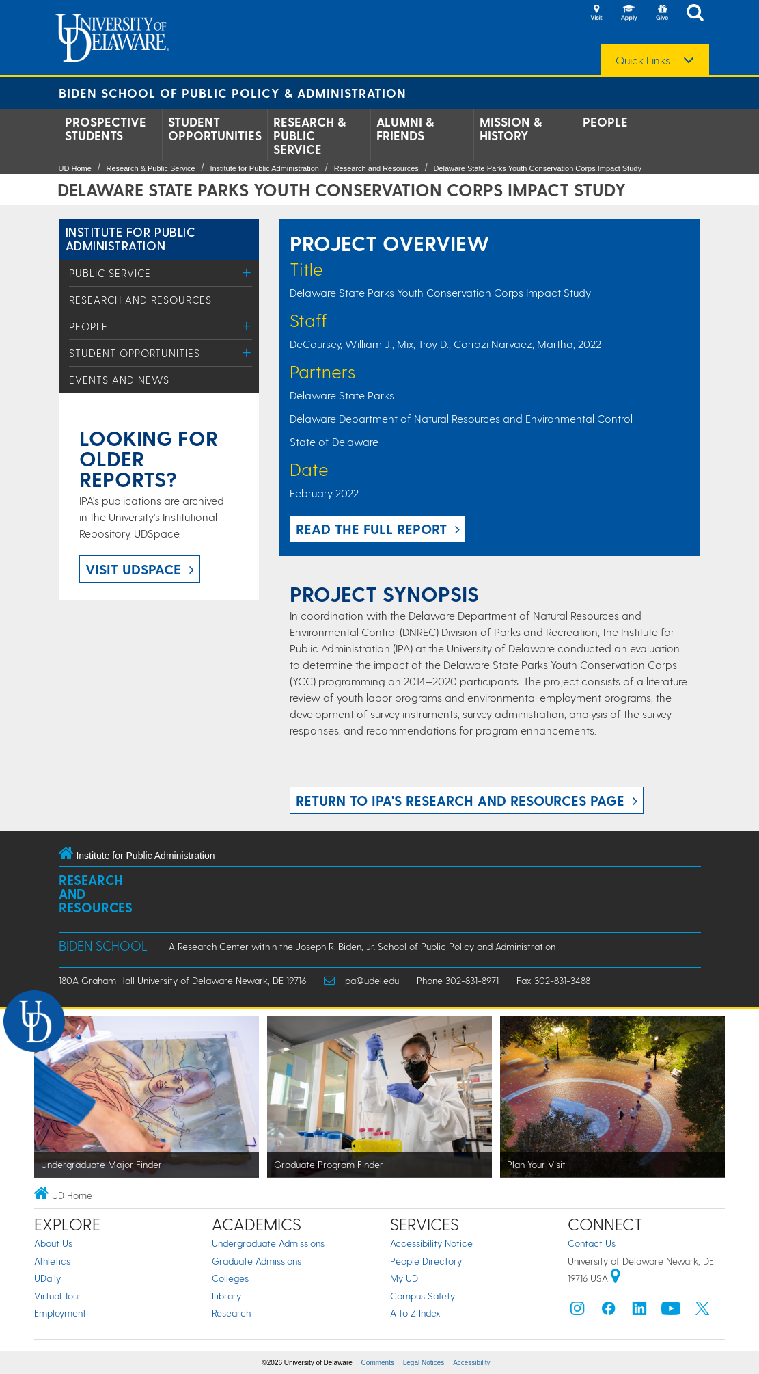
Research (231, 1313)
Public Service (110, 273)
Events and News (119, 379)
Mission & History (511, 128)
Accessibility (471, 1362)
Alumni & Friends (405, 128)
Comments (377, 1362)
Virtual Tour (57, 1296)
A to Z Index (415, 1313)
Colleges (230, 1278)
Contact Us (592, 1243)
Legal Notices (424, 1362)
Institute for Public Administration (264, 168)
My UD (404, 1278)
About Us (53, 1243)
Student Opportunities (215, 128)
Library (226, 1296)
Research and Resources (376, 168)
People (605, 122)
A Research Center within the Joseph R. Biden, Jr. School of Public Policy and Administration (362, 946)
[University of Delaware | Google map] (615, 1278)
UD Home (75, 168)
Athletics (52, 1261)
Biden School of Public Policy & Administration (232, 92)
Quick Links (643, 60)
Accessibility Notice (431, 1243)
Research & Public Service (309, 135)
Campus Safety (422, 1296)
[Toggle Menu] (247, 272)
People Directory (426, 1261)
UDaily (47, 1278)
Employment (60, 1313)
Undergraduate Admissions (268, 1243)
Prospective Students (105, 128)
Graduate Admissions (256, 1261)
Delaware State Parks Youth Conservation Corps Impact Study (537, 168)
